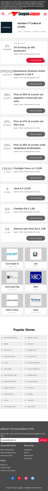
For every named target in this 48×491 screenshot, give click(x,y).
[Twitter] (32, 478)
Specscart (30, 406)
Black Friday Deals (7, 450)
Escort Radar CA (32, 369)
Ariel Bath (6, 369)
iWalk (4, 344)
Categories (28, 450)
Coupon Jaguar (17, 488)
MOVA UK (6, 350)
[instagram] (26, 478)
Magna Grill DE (8, 388)
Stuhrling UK (7, 394)
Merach (29, 344)
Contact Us (28, 458)
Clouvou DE (30, 356)
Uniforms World (8, 381)
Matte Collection (32, 362)
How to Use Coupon (7, 470)
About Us (3, 465)
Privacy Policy (5, 468)
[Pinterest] (19, 478)
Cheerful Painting (9, 337)
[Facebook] (12, 478)
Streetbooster (8, 356)
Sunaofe (29, 400)
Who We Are (28, 455)
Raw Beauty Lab (9, 375)
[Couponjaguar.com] (24, 16)
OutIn (4, 400)
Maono (29, 394)
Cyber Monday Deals (8, 453)
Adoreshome (31, 381)
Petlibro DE (30, 350)
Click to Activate (36, 84)
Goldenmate (31, 375)
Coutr (4, 362)
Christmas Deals (6, 455)
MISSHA (29, 388)
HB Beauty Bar (8, 406)
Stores (26, 453)
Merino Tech (31, 337)
